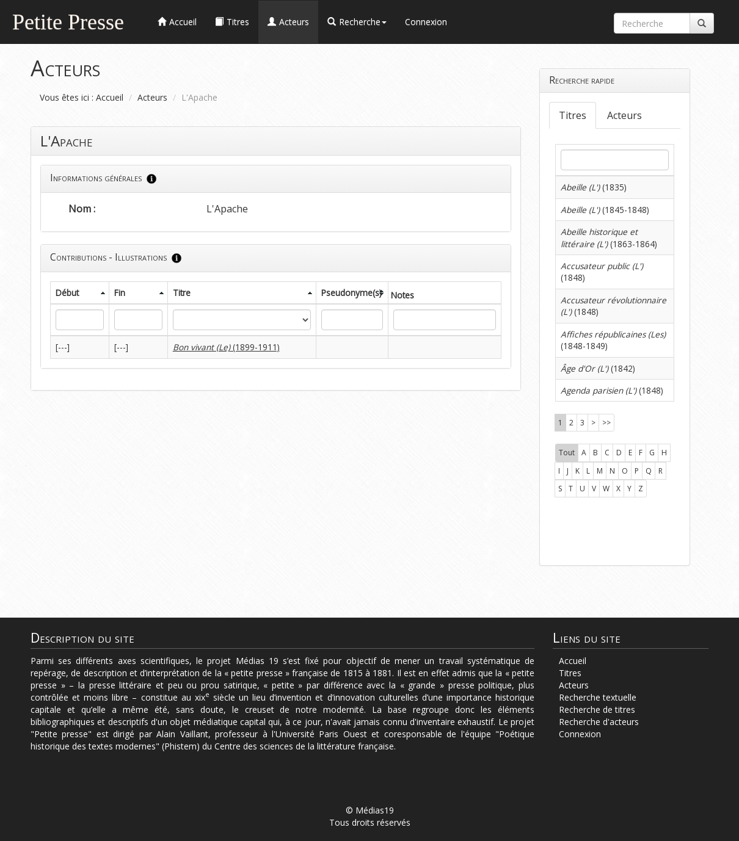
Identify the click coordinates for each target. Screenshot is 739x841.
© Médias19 (370, 810)
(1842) (598, 368)
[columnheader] (80, 292)
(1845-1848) (605, 209)
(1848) (612, 390)
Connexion (426, 21)
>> (606, 422)
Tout (567, 452)
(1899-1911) (226, 347)
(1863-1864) (609, 237)
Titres (572, 115)
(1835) (594, 187)
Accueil (109, 97)
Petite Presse (68, 20)
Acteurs (152, 97)
